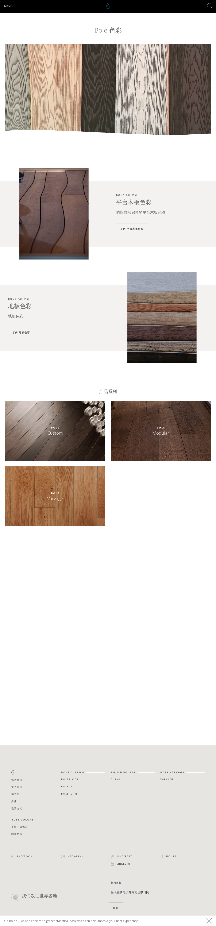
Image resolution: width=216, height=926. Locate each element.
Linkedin (120, 864)
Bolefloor (70, 779)
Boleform (69, 793)
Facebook (21, 856)
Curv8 (115, 779)
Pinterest (121, 856)
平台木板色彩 (19, 826)
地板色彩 (16, 833)
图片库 (15, 794)
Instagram (72, 856)
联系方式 (16, 808)
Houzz (169, 856)
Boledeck (68, 786)
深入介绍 (16, 779)
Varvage (167, 779)
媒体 (14, 801)
